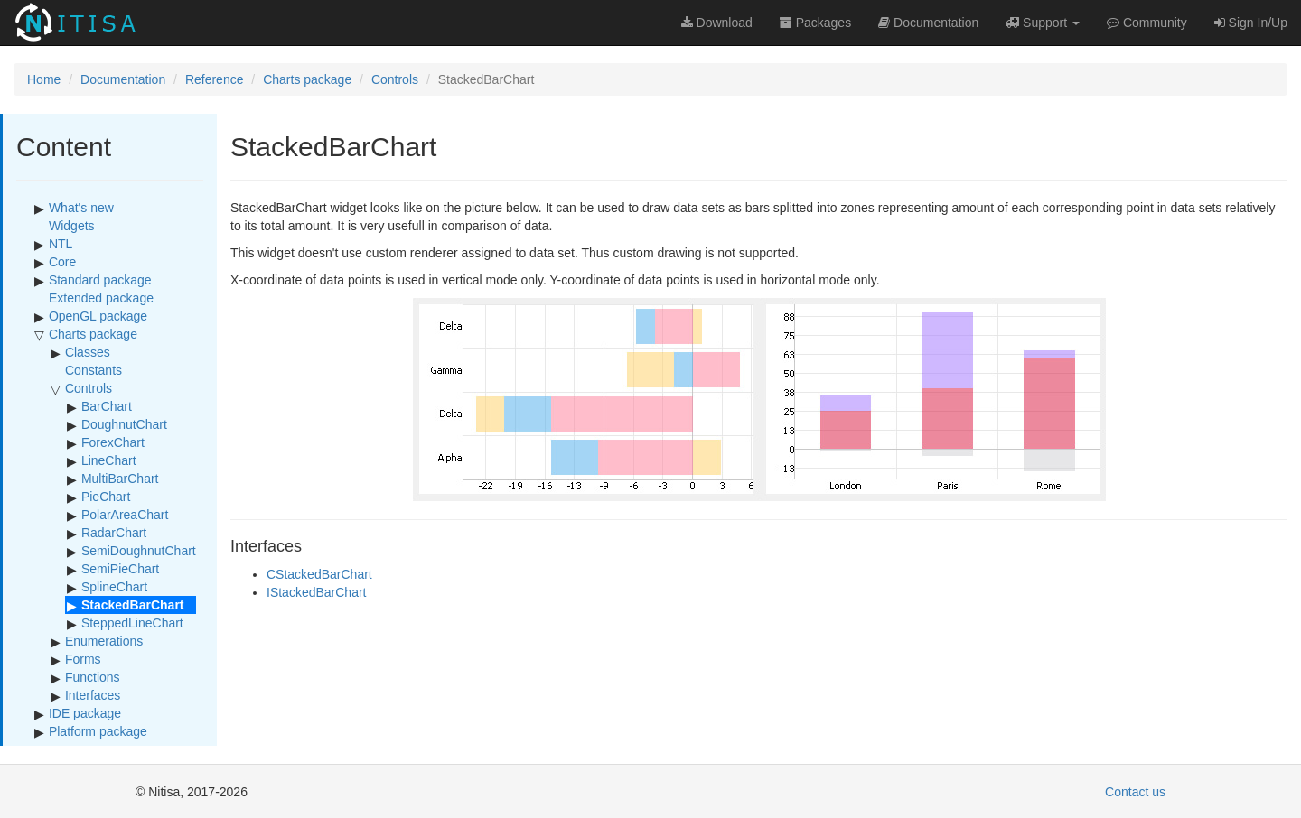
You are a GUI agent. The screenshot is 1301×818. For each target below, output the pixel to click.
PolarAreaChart (125, 514)
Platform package (98, 731)
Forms (83, 659)
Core (62, 262)
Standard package (100, 280)
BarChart (106, 406)
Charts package (307, 79)
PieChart (105, 496)
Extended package (101, 298)
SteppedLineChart (132, 623)
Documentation (122, 79)
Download (717, 22)
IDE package (85, 713)
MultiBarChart (120, 478)
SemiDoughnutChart (138, 551)
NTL (60, 244)
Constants (93, 370)
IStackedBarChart (317, 592)
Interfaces (92, 695)
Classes (87, 352)
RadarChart (113, 532)
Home (44, 79)
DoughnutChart (124, 424)
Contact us (1135, 792)
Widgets (72, 225)
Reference (214, 79)
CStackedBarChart (319, 574)
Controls (394, 79)
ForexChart (113, 442)
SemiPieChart (120, 569)
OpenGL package (98, 316)
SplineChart (114, 587)
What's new (81, 207)
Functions (92, 677)
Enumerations (104, 641)
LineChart (108, 460)
